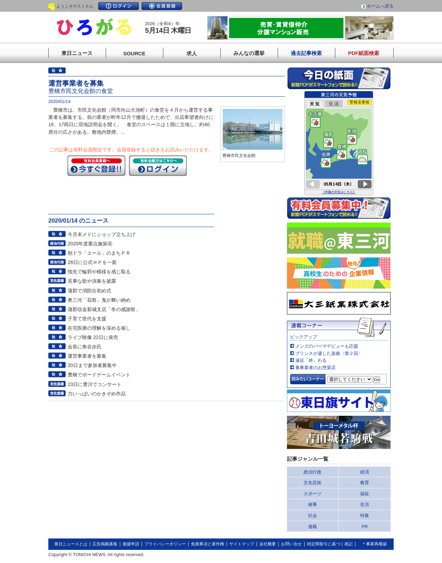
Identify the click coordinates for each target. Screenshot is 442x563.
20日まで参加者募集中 (92, 365)
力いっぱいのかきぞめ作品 (97, 393)
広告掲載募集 (105, 544)
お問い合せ (291, 544)
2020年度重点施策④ (90, 243)
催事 (312, 504)
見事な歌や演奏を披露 (92, 281)
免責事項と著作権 (207, 544)
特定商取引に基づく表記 (330, 544)
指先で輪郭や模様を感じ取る (99, 271)
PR (365, 526)
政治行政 (312, 472)
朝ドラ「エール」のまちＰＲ (99, 253)
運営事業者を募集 (87, 356)
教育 (364, 482)
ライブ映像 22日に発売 (93, 337)
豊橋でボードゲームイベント (99, 374)
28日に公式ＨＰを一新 (92, 262)
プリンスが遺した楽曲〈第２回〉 (329, 353)
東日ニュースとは (70, 544)
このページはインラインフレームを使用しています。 (338, 143)
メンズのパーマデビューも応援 (326, 346)
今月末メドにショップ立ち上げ (101, 234)
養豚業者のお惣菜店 (315, 367)
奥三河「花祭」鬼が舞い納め (99, 300)
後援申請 (131, 544)
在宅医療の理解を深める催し (99, 328)
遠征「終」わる (311, 360)
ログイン (118, 6)
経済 (364, 472)
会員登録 (162, 6)
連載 (312, 526)
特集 (364, 515)
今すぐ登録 (96, 165)
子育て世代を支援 (87, 318)
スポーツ (312, 493)
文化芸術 (312, 482)
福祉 (364, 493)
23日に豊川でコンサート (95, 384)
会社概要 (267, 544)
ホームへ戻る (380, 6)
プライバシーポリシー (165, 544)
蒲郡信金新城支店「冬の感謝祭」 (104, 309)
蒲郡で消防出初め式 (89, 290)
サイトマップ (241, 544)
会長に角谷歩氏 (85, 346)
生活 (364, 504)
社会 (312, 515)
